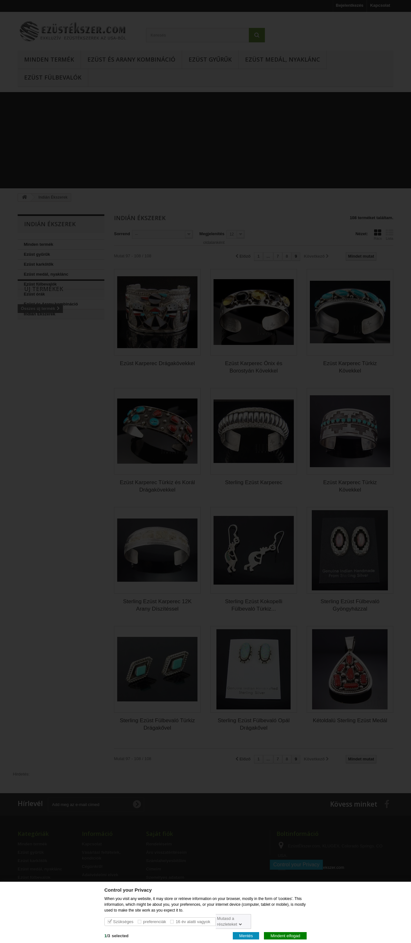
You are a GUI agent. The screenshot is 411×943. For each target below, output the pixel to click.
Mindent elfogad (285, 935)
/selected (116, 935)
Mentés (246, 935)
